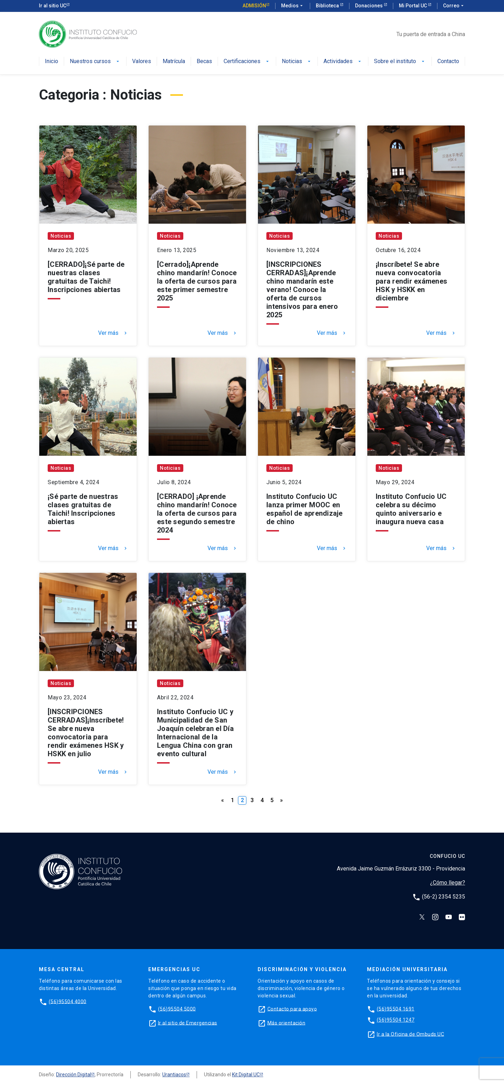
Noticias (297, 62)
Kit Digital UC (246, 1074)
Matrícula (174, 62)
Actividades (342, 62)
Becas (204, 62)
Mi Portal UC (413, 5)
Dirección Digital (73, 1074)
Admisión (254, 5)
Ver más (113, 333)
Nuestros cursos (95, 62)
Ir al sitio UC (52, 5)
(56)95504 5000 (177, 1008)
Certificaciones (247, 62)
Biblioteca (328, 5)
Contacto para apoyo (292, 1008)
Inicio (51, 62)
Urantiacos (174, 1074)
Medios (292, 6)
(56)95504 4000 (68, 1001)
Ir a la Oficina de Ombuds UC (410, 1034)
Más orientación (286, 1022)
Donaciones (369, 5)
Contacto (448, 62)
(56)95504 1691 (396, 1008)
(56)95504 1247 (396, 1019)
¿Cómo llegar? (447, 882)
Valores (141, 62)
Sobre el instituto (400, 62)
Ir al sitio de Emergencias (187, 1022)
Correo (454, 6)
